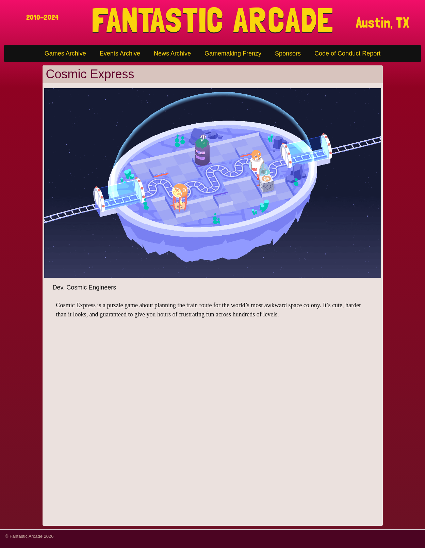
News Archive (172, 53)
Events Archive (120, 53)
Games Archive (65, 53)
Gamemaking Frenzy (233, 53)
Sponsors (288, 53)
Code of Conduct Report (347, 53)
